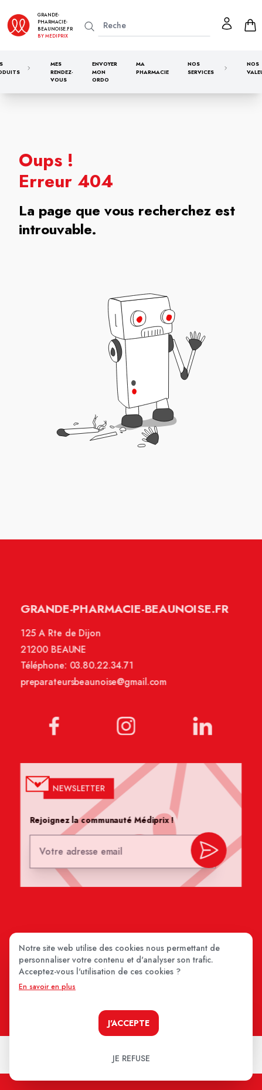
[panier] (250, 25)
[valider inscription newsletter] (207, 850)
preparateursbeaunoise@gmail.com (94, 687)
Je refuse (131, 1058)
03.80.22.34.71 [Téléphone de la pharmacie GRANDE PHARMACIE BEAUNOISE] (102, 671)
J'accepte (128, 1023)
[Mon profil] (227, 23)
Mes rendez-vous (61, 71)
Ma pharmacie (152, 68)
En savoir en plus (47, 986)
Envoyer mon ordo (104, 71)
